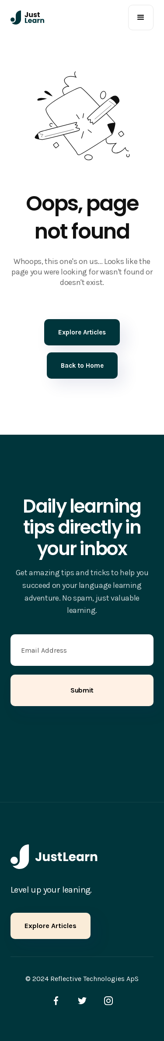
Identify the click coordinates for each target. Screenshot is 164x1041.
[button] (141, 17)
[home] (27, 18)
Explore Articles (50, 925)
